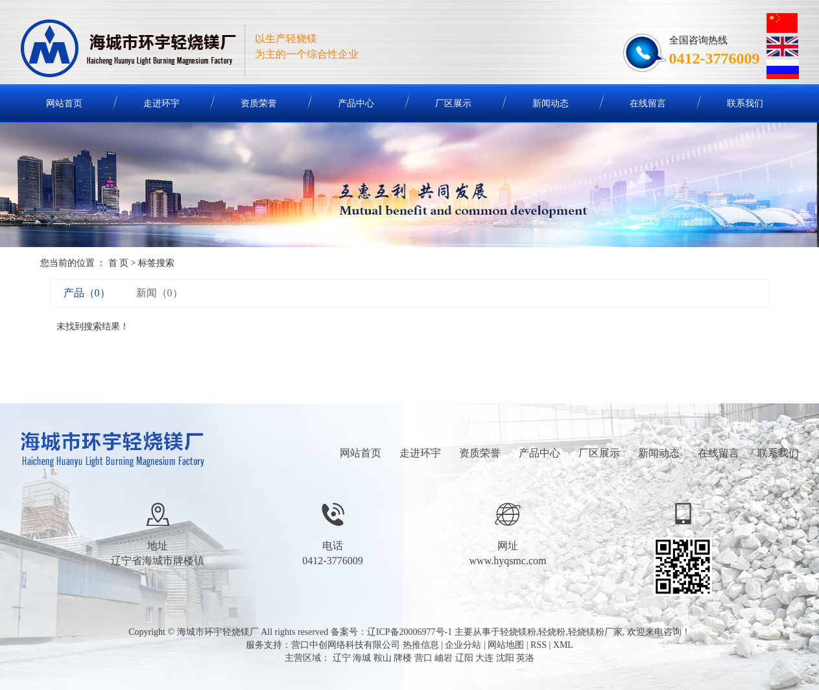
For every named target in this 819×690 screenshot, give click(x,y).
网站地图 (506, 645)
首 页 (118, 263)
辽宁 (342, 658)
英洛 (525, 658)
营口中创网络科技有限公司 (345, 645)
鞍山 (383, 658)
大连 (484, 658)
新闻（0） (159, 292)
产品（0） (87, 292)
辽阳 (464, 658)
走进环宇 (161, 103)
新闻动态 (550, 103)
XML (563, 645)
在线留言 (648, 103)
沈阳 (505, 658)
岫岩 (443, 658)
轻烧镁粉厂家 (595, 632)
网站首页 (64, 103)
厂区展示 (453, 103)
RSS (538, 645)
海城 (362, 658)
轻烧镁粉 (518, 632)
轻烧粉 (551, 632)
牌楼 (403, 658)
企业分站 (463, 645)
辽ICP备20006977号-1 (409, 632)
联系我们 (745, 103)
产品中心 (356, 103)
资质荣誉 (259, 103)
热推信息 (421, 645)
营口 (423, 658)
